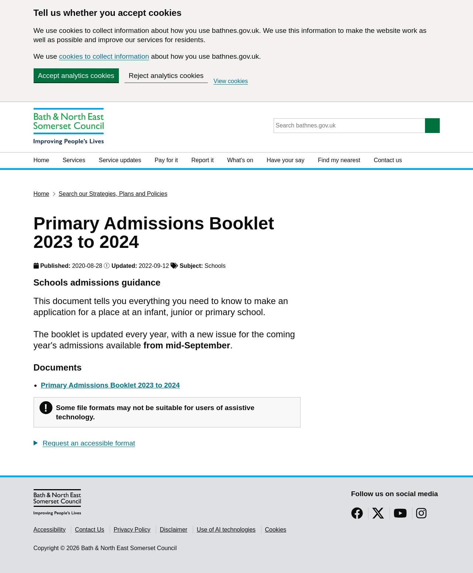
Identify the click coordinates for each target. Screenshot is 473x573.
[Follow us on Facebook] (357, 515)
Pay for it (166, 160)
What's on (240, 160)
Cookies (276, 529)
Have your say (285, 160)
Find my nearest (339, 160)
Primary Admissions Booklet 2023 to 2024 (110, 385)
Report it (202, 160)
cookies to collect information (104, 56)
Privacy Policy (132, 529)
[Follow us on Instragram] (421, 515)
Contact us (388, 160)
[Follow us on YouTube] (400, 515)
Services (74, 160)
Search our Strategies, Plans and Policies (113, 194)
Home (41, 160)
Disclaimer (174, 529)
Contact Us (89, 529)
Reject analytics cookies (166, 75)
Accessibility (50, 529)
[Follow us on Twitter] (378, 515)
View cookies (230, 81)
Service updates (120, 160)
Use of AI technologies (226, 529)
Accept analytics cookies (76, 75)
